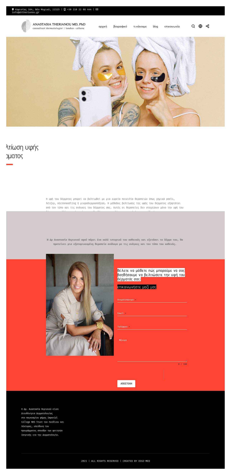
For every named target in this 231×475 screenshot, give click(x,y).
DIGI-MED (144, 461)
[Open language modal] (200, 26)
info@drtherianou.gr (25, 12)
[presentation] (140, 374)
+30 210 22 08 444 (79, 9)
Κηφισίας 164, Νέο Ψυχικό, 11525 (37, 9)
